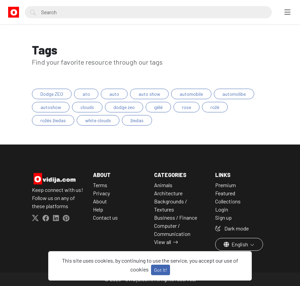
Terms (100, 185)
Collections (228, 201)
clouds (87, 107)
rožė (214, 107)
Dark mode (232, 228)
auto (114, 94)
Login (221, 209)
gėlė (158, 107)
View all (162, 242)
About (100, 201)
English (236, 244)
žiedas (137, 120)
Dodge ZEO (51, 94)
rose (186, 107)
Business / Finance (175, 217)
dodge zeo (124, 107)
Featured (225, 193)
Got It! (160, 270)
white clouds (98, 120)
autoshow (50, 107)
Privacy (101, 193)
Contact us (105, 217)
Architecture (168, 193)
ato (86, 94)
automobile (191, 94)
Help (98, 209)
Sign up (223, 217)
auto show (149, 94)
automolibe (234, 94)
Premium (225, 185)
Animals (163, 185)
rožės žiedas (53, 120)
